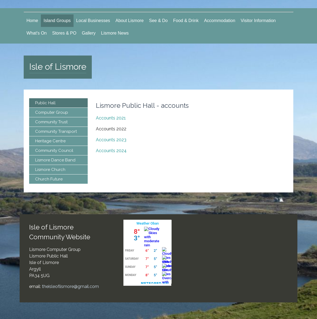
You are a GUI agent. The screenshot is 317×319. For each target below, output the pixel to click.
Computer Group (51, 112)
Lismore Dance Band (55, 160)
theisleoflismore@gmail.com (70, 286)
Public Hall (45, 102)
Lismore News (115, 33)
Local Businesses (93, 20)
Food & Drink (186, 20)
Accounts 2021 (111, 118)
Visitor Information (258, 20)
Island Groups (57, 20)
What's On (36, 33)
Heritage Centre (50, 141)
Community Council (54, 150)
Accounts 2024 (111, 150)
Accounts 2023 (111, 139)
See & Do (158, 20)
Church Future (49, 179)
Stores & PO (64, 33)
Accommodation (219, 20)
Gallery (89, 33)
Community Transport (56, 131)
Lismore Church (50, 169)
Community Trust (51, 121)
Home (32, 20)
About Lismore (129, 20)
